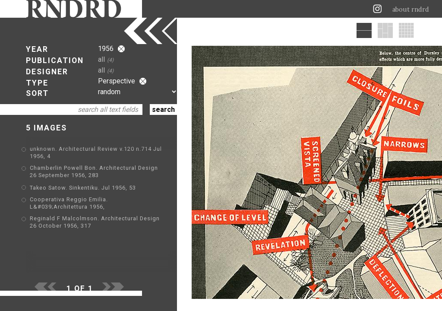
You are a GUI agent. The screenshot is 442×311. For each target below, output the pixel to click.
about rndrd (410, 9)
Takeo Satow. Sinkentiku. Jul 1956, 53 (83, 187)
